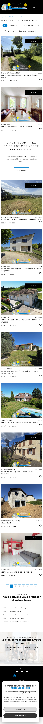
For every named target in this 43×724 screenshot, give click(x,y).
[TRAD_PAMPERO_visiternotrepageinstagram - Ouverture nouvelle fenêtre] (21, 688)
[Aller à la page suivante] (35, 586)
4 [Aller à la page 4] (23, 586)
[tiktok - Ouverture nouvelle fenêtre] (26, 688)
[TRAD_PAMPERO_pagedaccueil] (14, 10)
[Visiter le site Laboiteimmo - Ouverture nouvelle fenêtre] (21, 714)
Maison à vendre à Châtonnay (13, 618)
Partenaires (15, 709)
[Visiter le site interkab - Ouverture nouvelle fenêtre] (25, 701)
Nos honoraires (6, 708)
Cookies (29, 709)
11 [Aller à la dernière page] (31, 586)
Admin (38, 708)
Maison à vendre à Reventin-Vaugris (15, 608)
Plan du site (23, 708)
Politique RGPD (22, 709)
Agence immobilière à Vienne (9, 16)
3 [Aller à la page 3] (19, 586)
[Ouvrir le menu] (40, 7)
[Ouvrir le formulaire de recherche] (34, 7)
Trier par (10, 31)
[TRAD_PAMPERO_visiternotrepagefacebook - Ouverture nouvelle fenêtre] (16, 688)
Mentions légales (31, 708)
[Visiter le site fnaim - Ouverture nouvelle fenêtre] (12, 702)
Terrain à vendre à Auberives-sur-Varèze (17, 615)
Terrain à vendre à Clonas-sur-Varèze (16, 622)
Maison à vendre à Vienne (12, 611)
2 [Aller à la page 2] (15, 586)
